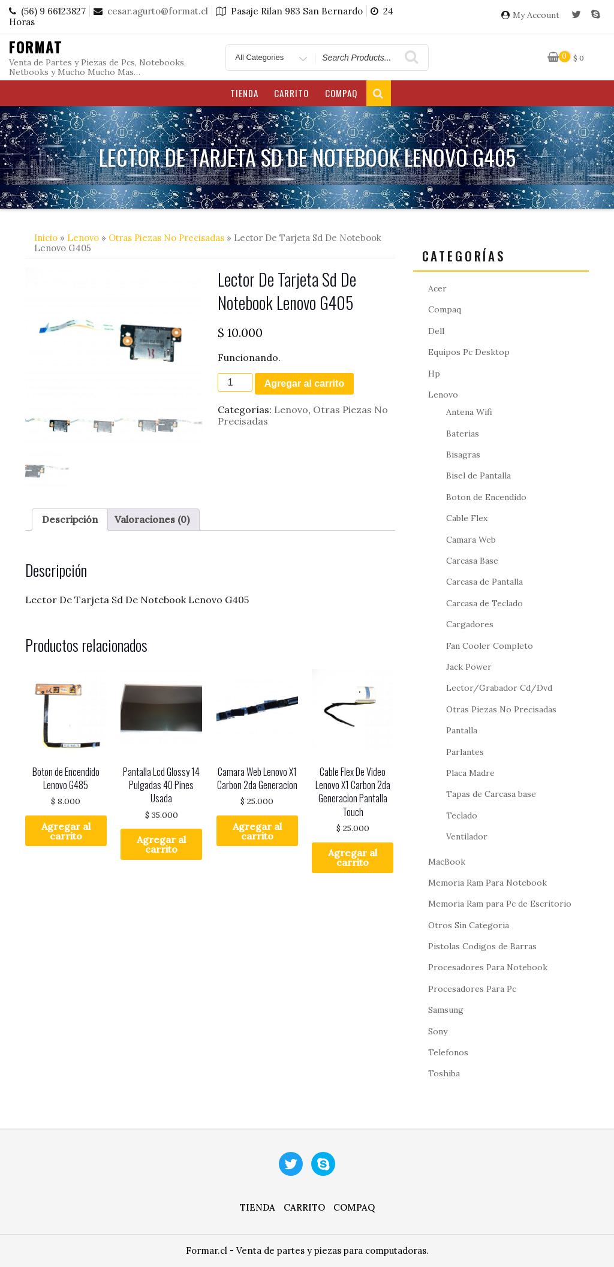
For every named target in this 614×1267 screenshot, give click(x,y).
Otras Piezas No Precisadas (166, 237)
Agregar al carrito (304, 383)
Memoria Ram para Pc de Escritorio (499, 903)
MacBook (446, 861)
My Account (536, 15)
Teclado (461, 815)
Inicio (46, 237)
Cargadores (469, 624)
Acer (437, 288)
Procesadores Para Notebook (487, 967)
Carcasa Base (472, 560)
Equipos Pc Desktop (469, 352)
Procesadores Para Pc (472, 988)
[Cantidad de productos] (235, 382)
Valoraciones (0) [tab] (152, 519)
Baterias (462, 433)
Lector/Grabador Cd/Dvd (499, 687)
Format (35, 47)
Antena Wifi (469, 412)
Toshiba (444, 1073)
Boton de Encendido (486, 497)
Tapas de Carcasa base (491, 794)
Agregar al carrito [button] (66, 831)
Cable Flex (466, 518)
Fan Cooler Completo (489, 645)
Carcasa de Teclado (484, 603)
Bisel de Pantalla (478, 475)
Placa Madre (470, 773)
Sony (437, 1031)
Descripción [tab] (70, 519)
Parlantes (465, 752)
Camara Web (471, 539)
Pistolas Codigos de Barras (482, 946)
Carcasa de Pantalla (484, 581)
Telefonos (448, 1052)
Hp (434, 373)
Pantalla (461, 730)
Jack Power (469, 666)
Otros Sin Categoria (468, 925)
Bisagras (463, 454)
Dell (436, 331)
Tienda (244, 93)
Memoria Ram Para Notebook (487, 882)
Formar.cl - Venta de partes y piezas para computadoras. (307, 1250)
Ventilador (466, 836)
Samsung (445, 1009)
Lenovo (83, 237)
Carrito (291, 93)
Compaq (341, 93)
